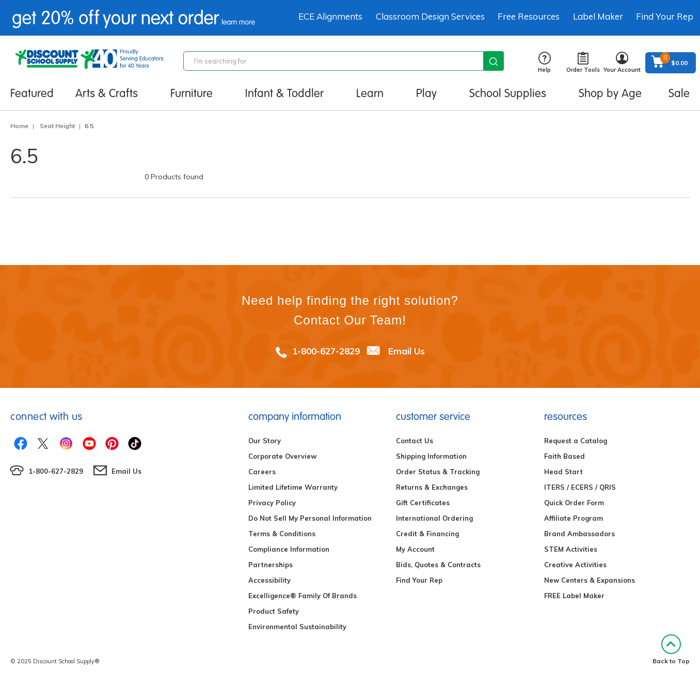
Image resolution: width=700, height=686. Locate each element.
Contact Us (414, 440)
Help (544, 62)
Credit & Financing (427, 533)
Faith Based (564, 456)
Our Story (264, 440)
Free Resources (529, 16)
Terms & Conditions (281, 533)
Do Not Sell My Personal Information (310, 518)
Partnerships (270, 564)
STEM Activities (570, 549)
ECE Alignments (330, 16)
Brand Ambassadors (579, 533)
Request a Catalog (575, 440)
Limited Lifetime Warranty (293, 487)
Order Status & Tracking (438, 471)
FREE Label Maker (574, 595)
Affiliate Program (573, 518)
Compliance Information (288, 549)
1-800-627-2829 (326, 351)
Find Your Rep (664, 16)
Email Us (406, 351)
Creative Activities (575, 564)
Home (19, 126)
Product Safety (273, 611)
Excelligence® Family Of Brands (302, 595)
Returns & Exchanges (432, 487)
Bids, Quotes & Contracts (438, 564)
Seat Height (57, 126)
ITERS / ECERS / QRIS (580, 487)
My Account (415, 549)
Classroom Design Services (430, 16)
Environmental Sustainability (297, 626)
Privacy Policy (272, 502)
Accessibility (269, 580)
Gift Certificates (423, 502)
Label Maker (598, 16)
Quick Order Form (574, 502)
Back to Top (671, 649)
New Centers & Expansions (589, 580)
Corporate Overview (282, 456)
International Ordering (434, 518)
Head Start (563, 471)
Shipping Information (431, 456)
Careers (262, 471)
